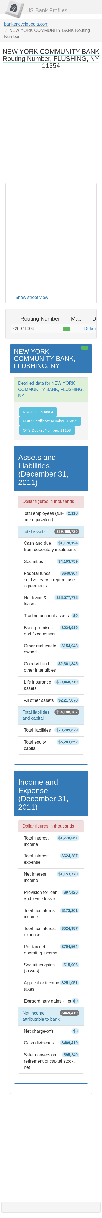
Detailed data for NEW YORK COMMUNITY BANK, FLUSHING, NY (51, 389)
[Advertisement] (51, 126)
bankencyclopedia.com (26, 24)
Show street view (31, 297)
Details (91, 328)
